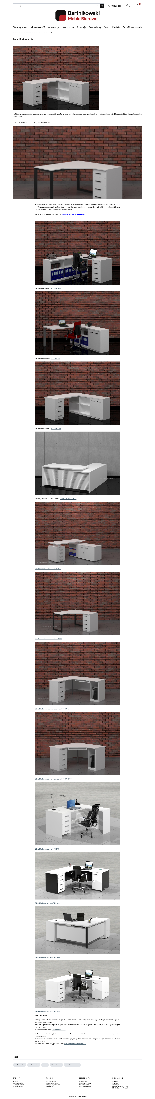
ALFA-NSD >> (56, 429)
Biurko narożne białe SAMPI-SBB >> (48, 639)
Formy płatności (18, 1085)
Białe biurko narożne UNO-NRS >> (48, 849)
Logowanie (83, 1081)
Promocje (115, 1085)
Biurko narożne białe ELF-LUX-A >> (48, 569)
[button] (102, 6)
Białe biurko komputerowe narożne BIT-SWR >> (53, 709)
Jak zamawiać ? (18, 1083)
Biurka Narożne (44, 123)
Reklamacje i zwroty (52, 1083)
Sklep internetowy (77, 1096)
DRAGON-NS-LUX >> (68, 499)
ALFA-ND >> (55, 359)
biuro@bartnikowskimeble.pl (74, 214)
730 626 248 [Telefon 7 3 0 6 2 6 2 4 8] (115, 6)
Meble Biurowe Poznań (120, 1088)
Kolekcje (115, 1083)
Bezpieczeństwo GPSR (120, 1086)
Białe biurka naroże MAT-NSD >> (47, 903)
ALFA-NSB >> (56, 288)
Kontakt (16, 1081)
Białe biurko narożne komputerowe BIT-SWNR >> (53, 779)
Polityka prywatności (53, 1085)
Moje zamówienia (85, 1083)
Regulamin (49, 1086)
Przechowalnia (84, 1085)
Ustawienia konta (85, 1086)
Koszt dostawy (18, 1086)
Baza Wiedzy (39, 33)
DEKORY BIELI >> (59, 1030)
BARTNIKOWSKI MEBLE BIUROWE (23, 33)
